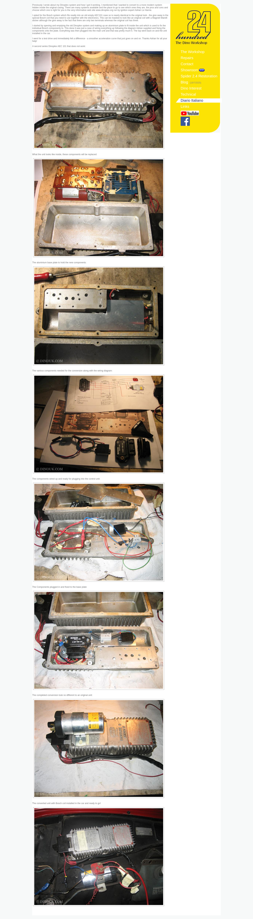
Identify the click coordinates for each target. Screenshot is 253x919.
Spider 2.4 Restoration (199, 76)
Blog (191, 82)
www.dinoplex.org (104, 10)
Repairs (187, 58)
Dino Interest (191, 88)
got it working (93, 5)
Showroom (189, 70)
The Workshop (193, 52)
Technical (188, 94)
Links (185, 106)
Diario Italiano (192, 100)
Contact (187, 64)
